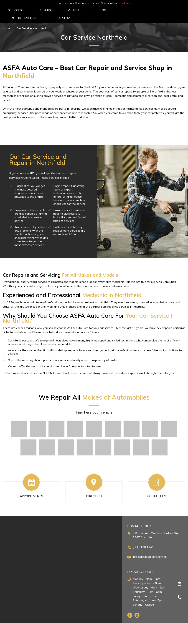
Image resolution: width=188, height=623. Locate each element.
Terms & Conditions (172, 619)
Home (6, 19)
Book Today (178, 3)
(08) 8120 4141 (143, 537)
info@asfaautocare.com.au (150, 547)
